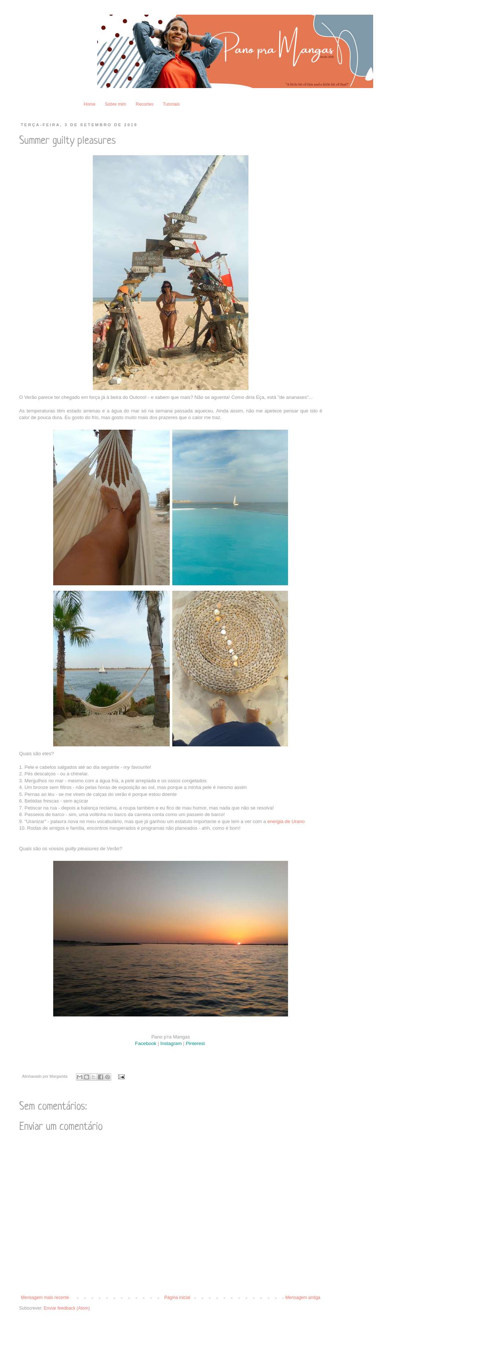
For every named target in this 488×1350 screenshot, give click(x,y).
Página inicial (177, 1297)
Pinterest (196, 1043)
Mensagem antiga (302, 1297)
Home (89, 104)
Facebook (145, 1043)
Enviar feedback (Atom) (67, 1308)
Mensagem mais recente (45, 1297)
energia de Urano (286, 821)
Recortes (144, 104)
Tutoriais (171, 104)
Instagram (171, 1043)
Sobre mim (115, 104)
